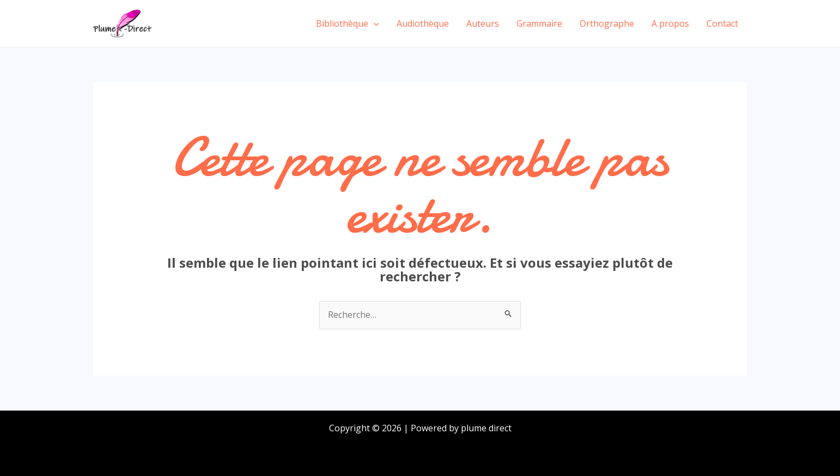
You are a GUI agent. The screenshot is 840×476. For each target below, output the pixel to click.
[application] (373, 23)
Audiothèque (423, 23)
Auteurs (482, 23)
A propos (670, 23)
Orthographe (607, 23)
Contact (722, 23)
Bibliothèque (347, 23)
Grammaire (539, 23)
